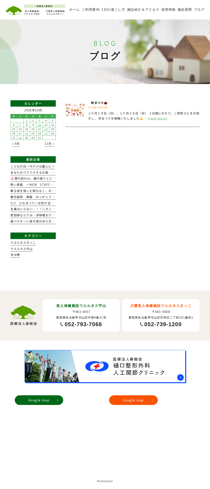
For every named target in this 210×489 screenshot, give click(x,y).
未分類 (15, 255)
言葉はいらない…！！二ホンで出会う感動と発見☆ (46, 209)
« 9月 (16, 143)
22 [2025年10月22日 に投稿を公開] (26, 133)
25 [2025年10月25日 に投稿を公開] (46, 133)
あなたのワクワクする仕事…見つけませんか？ (43, 172)
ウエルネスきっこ (22, 243)
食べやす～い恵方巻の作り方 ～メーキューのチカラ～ (49, 221)
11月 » (49, 143)
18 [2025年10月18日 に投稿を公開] (46, 129)
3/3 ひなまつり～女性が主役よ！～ (36, 203)
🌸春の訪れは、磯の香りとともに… (36, 178)
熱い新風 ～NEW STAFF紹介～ (35, 184)
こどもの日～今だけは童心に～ (32, 166)
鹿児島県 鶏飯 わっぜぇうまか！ (35, 197)
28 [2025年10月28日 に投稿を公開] (20, 137)
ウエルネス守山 (21, 249)
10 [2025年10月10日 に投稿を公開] (39, 124)
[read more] (158, 118)
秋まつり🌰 (98, 103)
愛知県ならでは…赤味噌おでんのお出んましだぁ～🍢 (48, 215)
